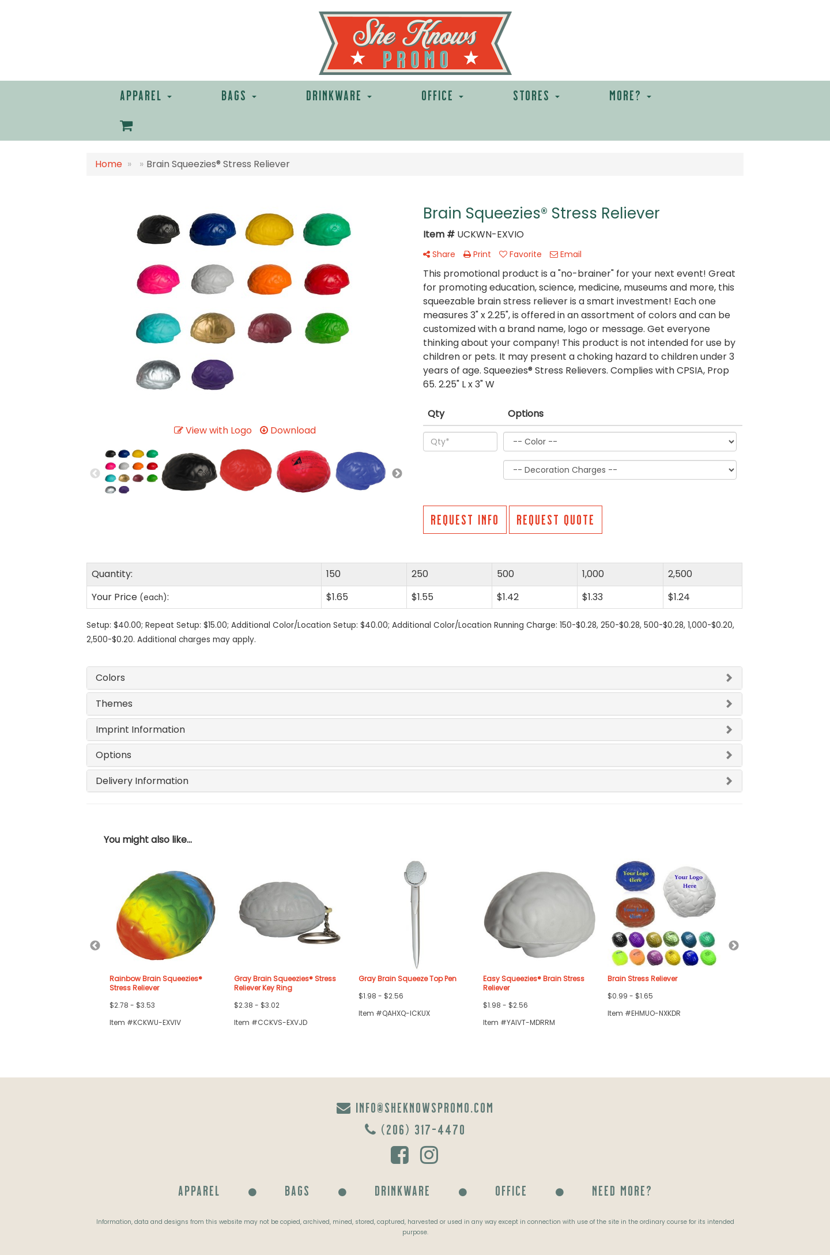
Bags (238, 94)
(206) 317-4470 (415, 1129)
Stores (536, 94)
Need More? (622, 1190)
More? (630, 94)
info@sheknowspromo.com (415, 1107)
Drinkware (339, 94)
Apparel (146, 94)
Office (442, 94)
